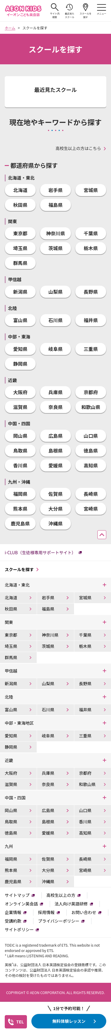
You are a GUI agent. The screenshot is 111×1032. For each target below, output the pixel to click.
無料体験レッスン (69, 1021)
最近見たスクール (69, 11)
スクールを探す (85, 11)
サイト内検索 (54, 11)
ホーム (10, 27)
